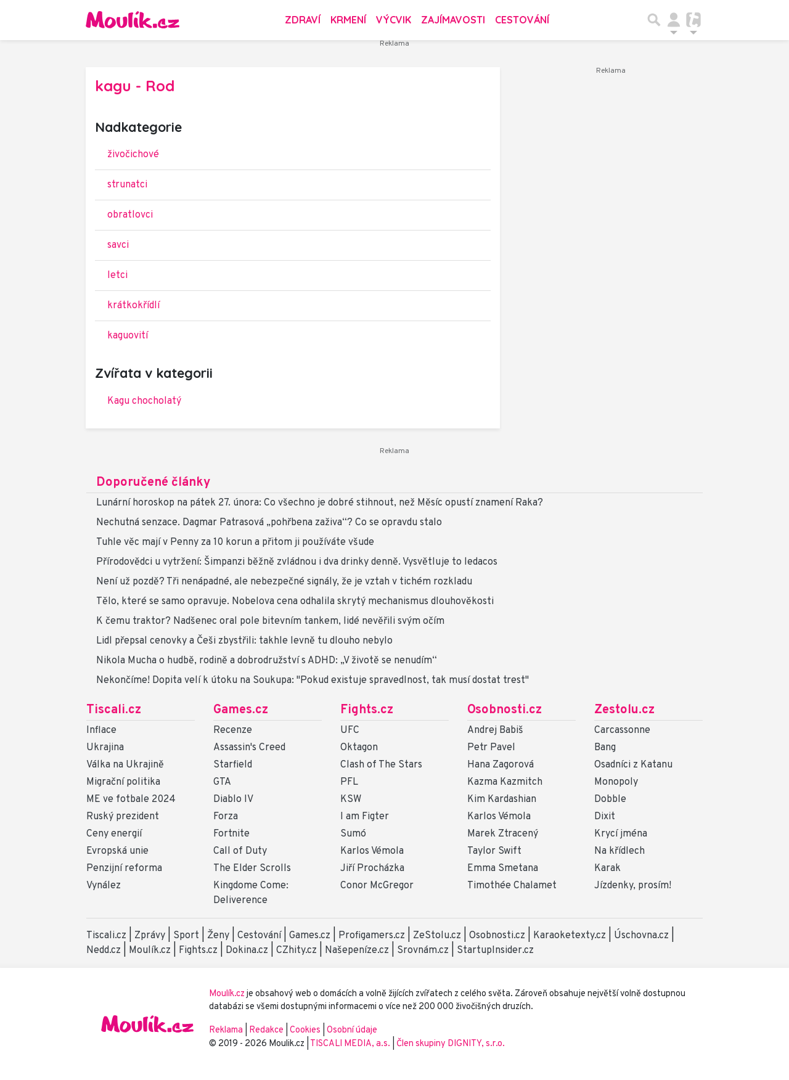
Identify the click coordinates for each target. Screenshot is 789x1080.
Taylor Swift (494, 851)
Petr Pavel (491, 748)
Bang (605, 748)
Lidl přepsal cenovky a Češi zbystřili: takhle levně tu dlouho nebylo (244, 641)
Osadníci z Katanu (633, 765)
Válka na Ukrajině (125, 765)
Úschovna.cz (641, 936)
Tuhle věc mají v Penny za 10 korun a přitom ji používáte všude (235, 542)
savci (118, 245)
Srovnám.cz (423, 950)
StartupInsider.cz (495, 950)
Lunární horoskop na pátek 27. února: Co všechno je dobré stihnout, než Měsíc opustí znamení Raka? (319, 503)
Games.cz (240, 710)
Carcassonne (622, 730)
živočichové (133, 155)
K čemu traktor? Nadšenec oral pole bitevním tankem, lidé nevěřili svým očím (270, 621)
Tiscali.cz (113, 710)
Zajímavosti (453, 20)
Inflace (101, 730)
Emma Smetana (502, 868)
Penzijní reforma (124, 868)
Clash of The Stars (381, 765)
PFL (349, 782)
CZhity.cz (296, 950)
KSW (350, 799)
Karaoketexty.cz (569, 936)
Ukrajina (105, 748)
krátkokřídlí (133, 306)
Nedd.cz (103, 950)
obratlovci (130, 215)
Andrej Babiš (495, 730)
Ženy (218, 936)
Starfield (232, 765)
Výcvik (393, 20)
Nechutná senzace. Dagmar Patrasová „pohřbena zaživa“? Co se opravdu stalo (269, 523)
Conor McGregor (377, 886)
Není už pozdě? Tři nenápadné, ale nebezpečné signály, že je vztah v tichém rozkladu (284, 582)
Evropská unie (117, 851)
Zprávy (149, 936)
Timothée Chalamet (512, 886)
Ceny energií (114, 834)
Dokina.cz (247, 950)
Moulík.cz (150, 950)
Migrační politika (123, 782)
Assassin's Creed (249, 748)
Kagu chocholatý (144, 401)
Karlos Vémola (372, 851)
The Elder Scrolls (252, 868)
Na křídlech (619, 851)
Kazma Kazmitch (504, 782)
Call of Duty (240, 851)
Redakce (266, 1030)
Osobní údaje (352, 1030)
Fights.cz (366, 710)
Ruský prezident (122, 817)
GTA (222, 782)
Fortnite (231, 834)
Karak (607, 868)
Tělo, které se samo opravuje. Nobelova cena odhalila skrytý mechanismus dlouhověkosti (295, 601)
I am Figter (364, 817)
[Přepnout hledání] (654, 20)
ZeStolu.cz (437, 936)
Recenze (232, 730)
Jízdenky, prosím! (632, 886)
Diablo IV (233, 799)
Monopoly (616, 782)
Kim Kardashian (501, 799)
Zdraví (303, 20)
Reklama (226, 1030)
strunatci (127, 185)
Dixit (604, 817)
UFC (349, 730)
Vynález (103, 886)
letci (117, 275)
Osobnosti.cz (504, 710)
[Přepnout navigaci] (674, 20)
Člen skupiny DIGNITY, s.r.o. (450, 1044)
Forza (225, 817)
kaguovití (127, 336)
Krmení (348, 20)
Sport (186, 936)
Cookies (305, 1030)
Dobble (610, 799)
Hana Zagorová (500, 765)
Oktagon (359, 748)
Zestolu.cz (624, 710)
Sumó (353, 834)
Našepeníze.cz (357, 950)
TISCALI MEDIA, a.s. (351, 1044)
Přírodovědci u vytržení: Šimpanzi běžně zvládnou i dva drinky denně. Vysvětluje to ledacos (296, 562)
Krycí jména (620, 834)
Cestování (522, 20)
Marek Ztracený (502, 834)
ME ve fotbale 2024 (131, 799)
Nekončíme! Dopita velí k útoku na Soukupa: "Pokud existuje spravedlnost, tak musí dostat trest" (312, 680)
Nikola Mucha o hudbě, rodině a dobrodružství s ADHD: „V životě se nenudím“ (266, 661)
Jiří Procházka (372, 868)
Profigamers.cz (371, 936)
